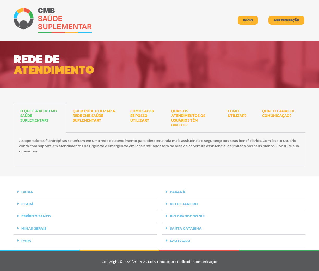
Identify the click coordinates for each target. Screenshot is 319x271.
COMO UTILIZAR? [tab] (237, 113)
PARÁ (26, 240)
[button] (85, 192)
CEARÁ (27, 204)
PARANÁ (177, 192)
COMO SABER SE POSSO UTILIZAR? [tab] (142, 115)
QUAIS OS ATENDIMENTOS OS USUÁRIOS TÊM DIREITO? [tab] (188, 118)
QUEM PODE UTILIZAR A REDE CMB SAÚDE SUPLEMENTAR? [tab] (94, 115)
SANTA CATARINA (186, 228)
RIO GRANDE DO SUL (188, 216)
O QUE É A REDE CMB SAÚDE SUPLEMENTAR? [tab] (38, 115)
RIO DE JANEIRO (184, 204)
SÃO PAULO (180, 240)
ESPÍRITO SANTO (36, 216)
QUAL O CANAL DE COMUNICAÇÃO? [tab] (278, 113)
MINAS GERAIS (33, 228)
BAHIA (27, 192)
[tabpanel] (159, 149)
